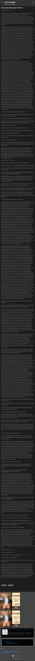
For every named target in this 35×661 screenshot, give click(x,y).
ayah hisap (4, 585)
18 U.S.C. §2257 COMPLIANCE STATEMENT (12, 652)
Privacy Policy (6, 653)
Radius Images (20, 658)
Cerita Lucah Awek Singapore (12, 643)
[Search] (33, 3)
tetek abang (10, 585)
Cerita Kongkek (9, 2)
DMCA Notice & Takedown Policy (10, 651)
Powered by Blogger (17, 655)
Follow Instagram (9, 642)
